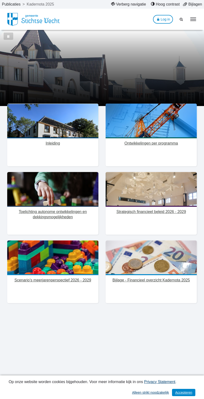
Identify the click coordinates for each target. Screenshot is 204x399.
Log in (163, 19)
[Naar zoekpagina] (181, 19)
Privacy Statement (159, 382)
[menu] (193, 19)
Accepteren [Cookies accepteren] (183, 392)
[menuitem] (128, 4)
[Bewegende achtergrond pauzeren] (8, 36)
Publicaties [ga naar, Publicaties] (11, 4)
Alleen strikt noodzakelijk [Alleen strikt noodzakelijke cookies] (150, 392)
